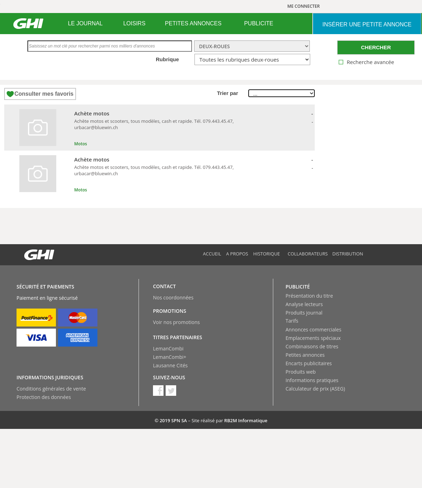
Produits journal (304, 312)
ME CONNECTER (303, 6)
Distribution (347, 254)
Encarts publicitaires (309, 363)
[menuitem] (85, 23)
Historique (266, 254)
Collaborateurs (308, 254)
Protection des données (44, 397)
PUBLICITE (258, 23)
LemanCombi (168, 348)
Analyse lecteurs (304, 304)
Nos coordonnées (173, 297)
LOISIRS (134, 23)
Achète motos (91, 113)
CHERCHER (376, 47)
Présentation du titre (309, 295)
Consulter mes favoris (43, 94)
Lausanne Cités (170, 365)
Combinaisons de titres (312, 346)
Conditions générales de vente (51, 388)
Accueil (212, 254)
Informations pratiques (312, 380)
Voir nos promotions (176, 322)
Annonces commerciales (313, 329)
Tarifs (292, 320)
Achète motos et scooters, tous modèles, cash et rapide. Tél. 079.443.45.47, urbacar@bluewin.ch (154, 124)
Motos (80, 144)
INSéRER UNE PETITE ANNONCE (366, 24)
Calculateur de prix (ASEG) (315, 388)
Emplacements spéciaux (313, 338)
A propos (237, 254)
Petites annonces (305, 354)
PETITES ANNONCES (193, 23)
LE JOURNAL (85, 23)
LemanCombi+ (169, 357)
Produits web (301, 371)
